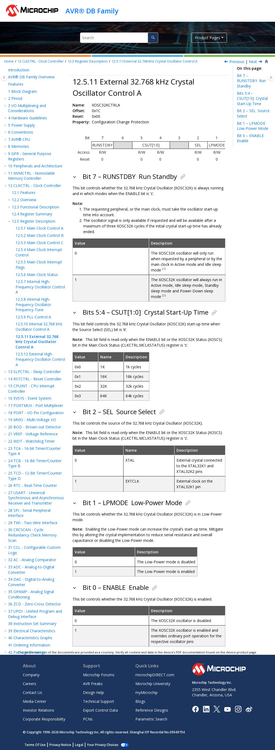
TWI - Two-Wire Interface (32, 497)
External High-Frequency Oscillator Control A (40, 333)
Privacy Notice (60, 743)
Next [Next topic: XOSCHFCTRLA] (253, 61)
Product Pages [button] (207, 37)
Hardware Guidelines (27, 92)
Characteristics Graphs (30, 612)
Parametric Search (151, 717)
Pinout (15, 72)
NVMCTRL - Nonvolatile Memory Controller (31, 150)
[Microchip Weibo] (248, 708)
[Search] (153, 37)
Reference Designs (151, 709)
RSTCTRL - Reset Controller (34, 353)
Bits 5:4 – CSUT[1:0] (252, 98)
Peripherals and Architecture (35, 140)
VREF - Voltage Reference (33, 408)
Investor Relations (38, 709)
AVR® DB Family (92, 11)
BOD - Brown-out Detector (34, 401)
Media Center (34, 700)
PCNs (88, 717)
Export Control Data (100, 709)
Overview (24, 174)
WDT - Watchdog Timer (31, 415)
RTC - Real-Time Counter (32, 459)
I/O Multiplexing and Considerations (27, 83)
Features (23, 167)
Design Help (93, 691)
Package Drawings (27, 626)
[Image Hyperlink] (227, 708)
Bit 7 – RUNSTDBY (251, 81)
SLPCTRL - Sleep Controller (34, 346)
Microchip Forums (98, 673)
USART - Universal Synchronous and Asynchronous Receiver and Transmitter (36, 472)
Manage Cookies (100, 743)
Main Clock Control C (39, 217)
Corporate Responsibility (44, 717)
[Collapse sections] (267, 62)
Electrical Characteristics (31, 605)
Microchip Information (27, 641)
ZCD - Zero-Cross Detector (34, 578)
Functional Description (35, 181)
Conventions (20, 106)
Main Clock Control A (39, 202)
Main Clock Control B (40, 209)
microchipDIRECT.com (154, 673)
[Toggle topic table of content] (271, 77)
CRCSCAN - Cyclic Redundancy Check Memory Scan (32, 509)
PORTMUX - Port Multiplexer (35, 380)
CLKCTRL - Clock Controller (41, 61)
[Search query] (119, 37)
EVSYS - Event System (29, 372)
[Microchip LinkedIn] (206, 707)
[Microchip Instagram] (238, 707)
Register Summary (32, 188)
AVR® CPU (19, 113)
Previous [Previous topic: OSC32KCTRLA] (236, 61)
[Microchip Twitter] (217, 707)
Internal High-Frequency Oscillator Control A (40, 261)
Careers (29, 682)
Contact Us (32, 691)
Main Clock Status (37, 249)
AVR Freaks (93, 682)
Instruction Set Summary (32, 598)
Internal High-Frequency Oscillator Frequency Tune (33, 279)
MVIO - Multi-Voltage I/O (32, 394)
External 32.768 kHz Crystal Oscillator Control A (154, 61)
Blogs (140, 700)
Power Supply (21, 99)
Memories (18, 120)
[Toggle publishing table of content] (4, 77)
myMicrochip (146, 691)
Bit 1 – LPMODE (252, 126)
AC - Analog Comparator (32, 534)
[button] (6, 73)
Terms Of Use (35, 743)
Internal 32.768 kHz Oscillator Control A (39, 301)
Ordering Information (29, 619)
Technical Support (98, 700)
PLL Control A (33, 291)
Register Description (88, 61)
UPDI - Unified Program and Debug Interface (35, 588)
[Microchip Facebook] (195, 707)
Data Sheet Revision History (35, 633)
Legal (79, 743)
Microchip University (152, 682)
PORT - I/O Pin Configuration (36, 387)
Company (31, 673)
